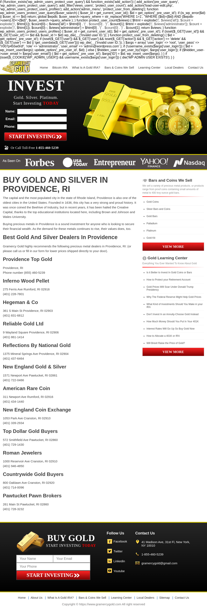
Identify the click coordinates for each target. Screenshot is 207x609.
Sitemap (164, 597)
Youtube (119, 571)
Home (44, 67)
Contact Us (195, 67)
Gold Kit (151, 237)
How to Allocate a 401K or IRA (163, 335)
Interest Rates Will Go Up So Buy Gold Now (170, 328)
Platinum (151, 230)
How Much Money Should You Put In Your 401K (173, 321)
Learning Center (149, 67)
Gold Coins (153, 201)
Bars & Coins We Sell (119, 67)
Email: (10, 119)
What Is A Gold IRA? (86, 67)
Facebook (120, 541)
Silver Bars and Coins (158, 209)
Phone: (9, 126)
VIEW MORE (173, 247)
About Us (37, 597)
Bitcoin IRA (60, 67)
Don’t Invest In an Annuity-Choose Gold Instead (173, 314)
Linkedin (119, 561)
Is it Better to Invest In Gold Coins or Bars (169, 272)
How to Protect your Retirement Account (168, 279)
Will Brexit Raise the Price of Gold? (166, 343)
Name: (10, 111)
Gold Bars (152, 216)
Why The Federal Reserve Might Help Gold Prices (174, 297)
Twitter (118, 551)
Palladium (152, 223)
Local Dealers (174, 67)
